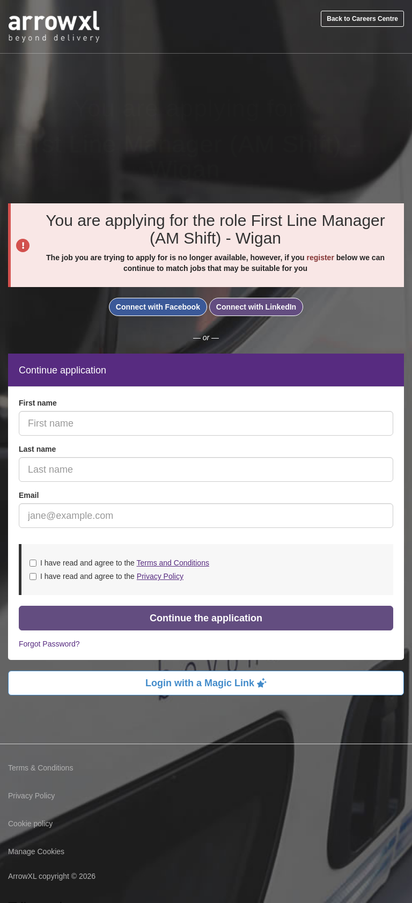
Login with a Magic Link (206, 683)
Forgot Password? (49, 644)
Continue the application (206, 618)
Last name (37, 449)
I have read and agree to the (119, 563)
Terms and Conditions (173, 563)
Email (29, 495)
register (320, 257)
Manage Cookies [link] (36, 851)
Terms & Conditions (40, 767)
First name (38, 403)
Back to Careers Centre (362, 19)
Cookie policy (30, 823)
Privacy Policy (160, 576)
